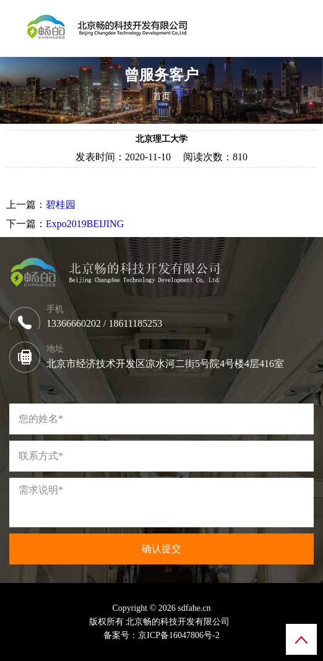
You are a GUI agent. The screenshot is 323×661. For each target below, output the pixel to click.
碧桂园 (60, 204)
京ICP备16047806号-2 (178, 635)
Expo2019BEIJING (85, 223)
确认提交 (161, 548)
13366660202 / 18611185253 (106, 323)
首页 (161, 96)
